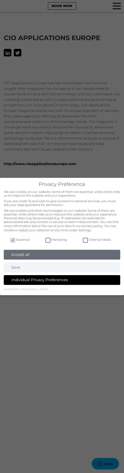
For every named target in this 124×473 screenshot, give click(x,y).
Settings (85, 230)
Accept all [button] (20, 254)
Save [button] (15, 267)
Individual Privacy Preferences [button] (39, 279)
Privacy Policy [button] (29, 289)
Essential (20, 240)
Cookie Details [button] (12, 289)
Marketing (56, 240)
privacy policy (92, 226)
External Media (97, 240)
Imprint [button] (44, 289)
